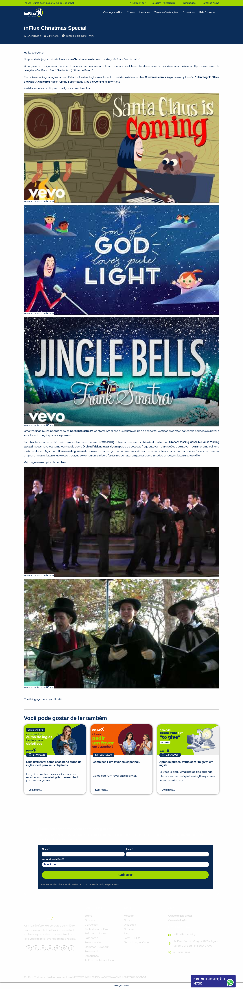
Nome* (46, 849)
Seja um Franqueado (163, 3)
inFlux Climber (137, 3)
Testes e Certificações (166, 12)
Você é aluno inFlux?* (53, 859)
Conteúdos (189, 12)
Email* (129, 849)
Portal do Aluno (210, 3)
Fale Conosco (206, 12)
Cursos (131, 12)
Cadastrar (125, 875)
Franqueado (189, 3)
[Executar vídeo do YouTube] (121, 148)
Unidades (144, 12)
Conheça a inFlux (112, 12)
